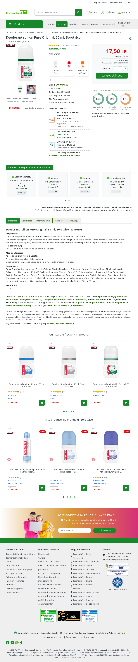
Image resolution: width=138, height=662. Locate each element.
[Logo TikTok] (21, 642)
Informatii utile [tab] (43, 220)
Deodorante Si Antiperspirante (63, 32)
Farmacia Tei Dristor (81, 565)
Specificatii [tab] (27, 220)
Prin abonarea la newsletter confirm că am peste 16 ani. (90, 520)
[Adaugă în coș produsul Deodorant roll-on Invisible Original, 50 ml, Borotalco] (126, 403)
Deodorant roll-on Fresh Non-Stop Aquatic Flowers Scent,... (111, 470)
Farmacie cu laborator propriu (20, 569)
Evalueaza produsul (57, 48)
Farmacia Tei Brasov (81, 596)
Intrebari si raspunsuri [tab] (67, 220)
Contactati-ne (12, 592)
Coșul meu (108, 12)
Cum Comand (12, 565)
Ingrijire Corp (42, 32)
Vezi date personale (94, 523)
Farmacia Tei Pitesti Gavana (85, 592)
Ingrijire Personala (26, 32)
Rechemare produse (15, 588)
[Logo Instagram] (17, 642)
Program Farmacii (100, 2)
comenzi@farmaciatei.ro (117, 559)
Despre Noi (43, 554)
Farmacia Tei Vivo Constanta (85, 573)
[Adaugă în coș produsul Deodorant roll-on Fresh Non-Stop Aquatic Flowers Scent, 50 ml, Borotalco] (126, 488)
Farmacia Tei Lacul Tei (82, 569)
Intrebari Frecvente (15, 580)
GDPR (128, 2)
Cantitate (106, 68)
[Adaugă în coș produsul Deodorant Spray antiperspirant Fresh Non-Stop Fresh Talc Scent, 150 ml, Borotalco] (42, 488)
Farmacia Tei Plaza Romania (85, 561)
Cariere (41, 557)
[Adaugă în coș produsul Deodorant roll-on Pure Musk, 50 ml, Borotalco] (84, 403)
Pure (58, 88)
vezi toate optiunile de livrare (64, 155)
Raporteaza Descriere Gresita (58, 323)
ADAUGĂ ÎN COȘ (112, 75)
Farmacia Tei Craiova (82, 600)
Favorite (92, 12)
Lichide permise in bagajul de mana (109, 296)
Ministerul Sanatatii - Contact (51, 596)
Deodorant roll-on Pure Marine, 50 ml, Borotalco (27, 385)
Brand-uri (10, 584)
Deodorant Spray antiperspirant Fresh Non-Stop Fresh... (27, 470)
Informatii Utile (116, 2)
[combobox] (54, 12)
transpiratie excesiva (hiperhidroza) (66, 305)
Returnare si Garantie (16, 577)
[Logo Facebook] (7, 642)
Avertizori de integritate (49, 573)
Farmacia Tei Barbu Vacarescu (81, 556)
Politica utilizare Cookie (49, 561)
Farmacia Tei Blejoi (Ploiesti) (85, 603)
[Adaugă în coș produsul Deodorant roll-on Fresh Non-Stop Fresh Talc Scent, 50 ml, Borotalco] (84, 488)
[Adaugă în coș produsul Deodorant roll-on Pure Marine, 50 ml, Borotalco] (42, 403)
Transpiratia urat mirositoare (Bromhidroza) (64, 299)
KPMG (122, 633)
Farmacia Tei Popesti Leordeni (82, 586)
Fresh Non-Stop (15, 483)
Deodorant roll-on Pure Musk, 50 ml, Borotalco (69, 385)
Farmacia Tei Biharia (81, 580)
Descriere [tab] (12, 220)
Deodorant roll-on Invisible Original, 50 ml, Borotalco (111, 385)
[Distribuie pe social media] (130, 39)
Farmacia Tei (11, 32)
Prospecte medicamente (49, 584)
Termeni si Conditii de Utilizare (20, 554)
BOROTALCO (62, 84)
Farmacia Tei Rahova (82, 577)
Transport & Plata (14, 573)
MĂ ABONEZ (105, 530)
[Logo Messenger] (12, 642)
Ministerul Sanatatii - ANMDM (52, 592)
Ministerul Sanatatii (47, 588)
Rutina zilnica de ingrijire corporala (23, 299)
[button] (65, 200)
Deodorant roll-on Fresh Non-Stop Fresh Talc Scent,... (69, 470)
